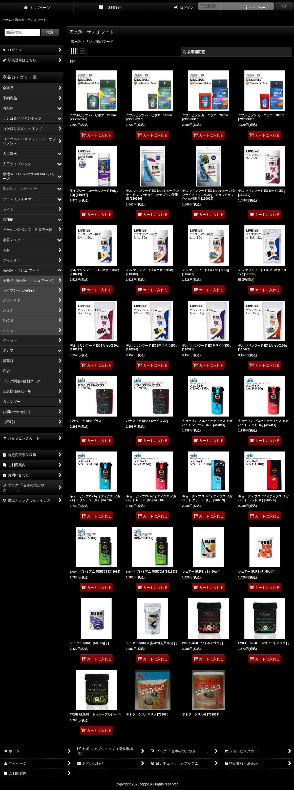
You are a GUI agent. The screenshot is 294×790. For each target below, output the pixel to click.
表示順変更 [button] (194, 52)
